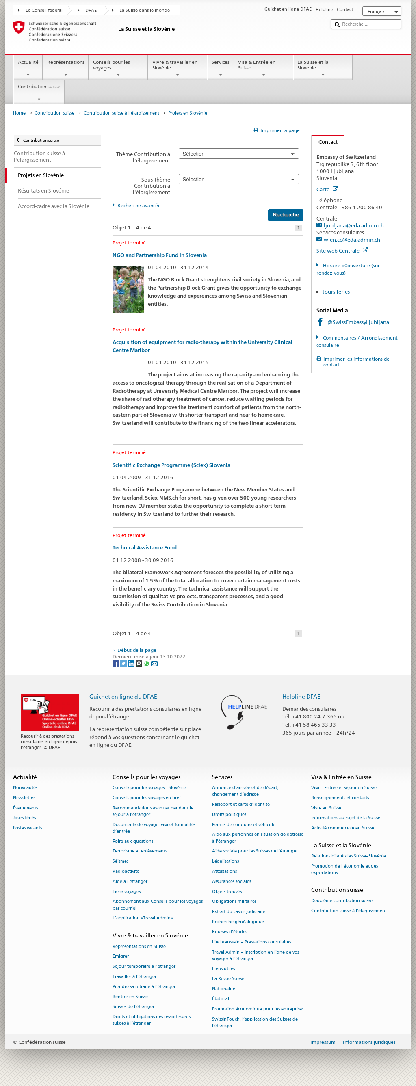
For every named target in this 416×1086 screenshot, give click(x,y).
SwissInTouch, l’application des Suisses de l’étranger (255, 1022)
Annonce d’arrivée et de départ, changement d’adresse (245, 791)
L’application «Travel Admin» (143, 918)
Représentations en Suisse (139, 946)
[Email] (154, 663)
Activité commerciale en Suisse (342, 828)
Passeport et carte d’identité (241, 804)
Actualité (28, 68)
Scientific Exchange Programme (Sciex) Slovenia (171, 465)
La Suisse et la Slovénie (323, 68)
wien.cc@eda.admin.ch (352, 239)
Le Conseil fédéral (44, 10)
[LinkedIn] (132, 663)
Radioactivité (126, 871)
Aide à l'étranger (130, 881)
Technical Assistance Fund (145, 547)
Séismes (120, 861)
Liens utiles (223, 968)
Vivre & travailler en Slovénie (177, 68)
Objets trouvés (227, 891)
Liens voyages (127, 891)
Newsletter (24, 797)
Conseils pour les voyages (118, 68)
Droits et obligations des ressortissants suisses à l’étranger (152, 1020)
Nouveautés (25, 787)
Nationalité (223, 989)
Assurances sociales (231, 881)
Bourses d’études (229, 932)
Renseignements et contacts (340, 797)
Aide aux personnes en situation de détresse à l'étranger (257, 838)
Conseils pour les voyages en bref (147, 797)
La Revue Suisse (228, 979)
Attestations (224, 871)
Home (19, 113)
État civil (220, 999)
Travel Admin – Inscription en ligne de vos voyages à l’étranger (255, 955)
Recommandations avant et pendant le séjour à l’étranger (153, 811)
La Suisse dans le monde (144, 10)
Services (220, 68)
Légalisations (225, 861)
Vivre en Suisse (326, 808)
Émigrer (121, 956)
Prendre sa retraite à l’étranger (144, 986)
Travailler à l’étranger (134, 976)
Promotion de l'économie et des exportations (344, 869)
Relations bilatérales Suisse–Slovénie (348, 856)
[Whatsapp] (147, 663)
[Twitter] (124, 663)
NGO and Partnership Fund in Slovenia (160, 255)
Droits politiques (229, 814)
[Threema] (139, 663)
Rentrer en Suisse (130, 996)
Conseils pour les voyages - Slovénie (149, 787)
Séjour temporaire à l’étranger (144, 966)
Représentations (65, 68)
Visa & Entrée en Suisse (263, 68)
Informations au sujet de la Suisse (345, 818)
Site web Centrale (342, 250)
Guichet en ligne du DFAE (123, 696)
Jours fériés (336, 291)
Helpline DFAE (301, 696)
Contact (325, 141)
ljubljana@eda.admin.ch (354, 225)
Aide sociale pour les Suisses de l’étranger (255, 851)
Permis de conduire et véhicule (243, 824)
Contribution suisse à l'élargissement (121, 113)
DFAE (91, 10)
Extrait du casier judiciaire (238, 912)
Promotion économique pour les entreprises (257, 1009)
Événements (25, 808)
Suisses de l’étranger (133, 1007)
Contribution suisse (39, 93)
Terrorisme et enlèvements (140, 851)
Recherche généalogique (238, 921)
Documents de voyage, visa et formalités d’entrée (154, 828)
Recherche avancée (139, 205)
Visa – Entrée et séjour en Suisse (344, 787)
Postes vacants (27, 828)
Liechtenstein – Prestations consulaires (251, 942)
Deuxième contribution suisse (342, 901)
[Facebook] (116, 663)
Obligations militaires (234, 901)
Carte (327, 189)
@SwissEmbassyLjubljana (358, 322)
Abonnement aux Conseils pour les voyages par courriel (158, 905)
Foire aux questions (133, 841)
